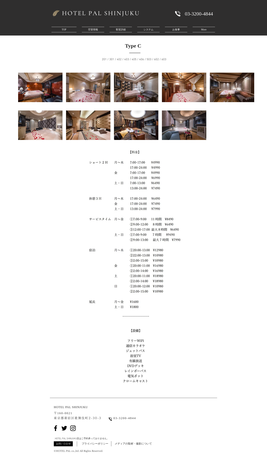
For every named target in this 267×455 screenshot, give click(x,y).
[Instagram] (73, 428)
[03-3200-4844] (198, 13)
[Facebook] (55, 428)
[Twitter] (64, 428)
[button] (63, 443)
